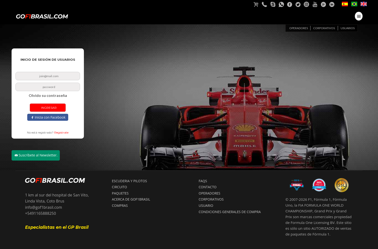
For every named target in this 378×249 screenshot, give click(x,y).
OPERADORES (209, 193)
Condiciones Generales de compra (230, 211)
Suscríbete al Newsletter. (38, 155)
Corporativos (324, 28)
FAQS (203, 181)
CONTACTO (207, 187)
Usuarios (348, 28)
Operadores (298, 28)
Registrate (61, 132)
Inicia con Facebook (50, 117)
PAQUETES (120, 193)
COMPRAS (120, 205)
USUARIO (206, 205)
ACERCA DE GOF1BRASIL (131, 199)
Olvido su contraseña (48, 95)
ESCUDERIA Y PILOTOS (129, 181)
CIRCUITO (119, 187)
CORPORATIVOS (211, 199)
